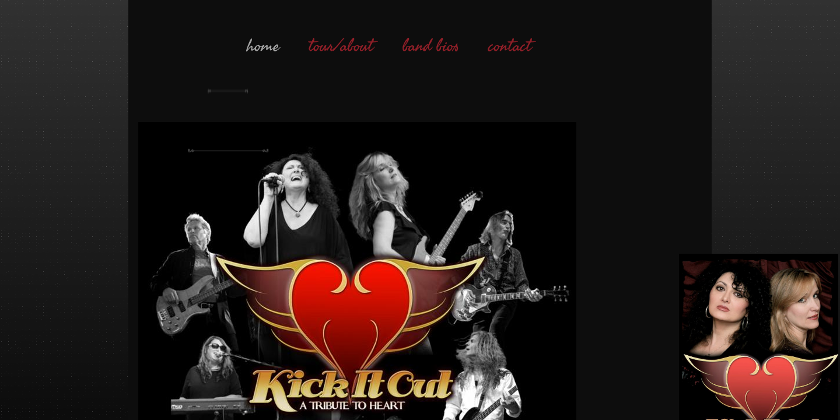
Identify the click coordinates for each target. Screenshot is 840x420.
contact (509, 46)
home (263, 46)
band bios (430, 46)
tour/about (341, 46)
